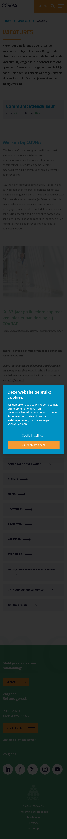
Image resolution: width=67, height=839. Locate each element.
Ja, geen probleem (33, 445)
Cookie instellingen (33, 435)
